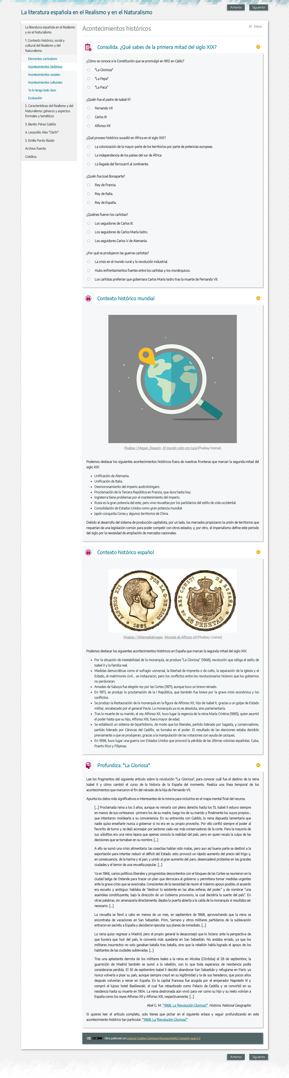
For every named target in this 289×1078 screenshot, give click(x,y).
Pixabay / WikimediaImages (143, 637)
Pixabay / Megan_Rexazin (142, 448)
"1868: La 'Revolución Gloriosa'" (164, 1019)
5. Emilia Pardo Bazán (39, 140)
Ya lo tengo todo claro (42, 90)
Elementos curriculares (42, 59)
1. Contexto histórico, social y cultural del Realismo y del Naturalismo (44, 45)
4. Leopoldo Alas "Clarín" (42, 132)
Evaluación (35, 98)
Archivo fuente (35, 148)
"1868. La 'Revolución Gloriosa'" (185, 1005)
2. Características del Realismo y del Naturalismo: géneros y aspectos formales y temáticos (49, 111)
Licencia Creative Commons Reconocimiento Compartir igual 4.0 (163, 1038)
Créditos (31, 157)
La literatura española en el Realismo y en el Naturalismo (50, 29)
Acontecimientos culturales (45, 82)
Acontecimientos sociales (44, 74)
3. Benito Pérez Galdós (40, 124)
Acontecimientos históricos (45, 66)
